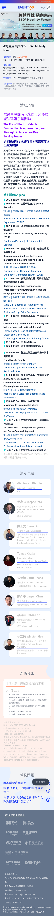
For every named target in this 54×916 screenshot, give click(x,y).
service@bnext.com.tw (25, 894)
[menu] (4, 7)
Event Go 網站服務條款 (15, 878)
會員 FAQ (9, 886)
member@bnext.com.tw (15, 890)
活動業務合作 (11, 874)
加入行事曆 (22, 57)
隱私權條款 (31, 878)
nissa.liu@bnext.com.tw (13, 734)
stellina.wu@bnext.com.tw (15, 728)
